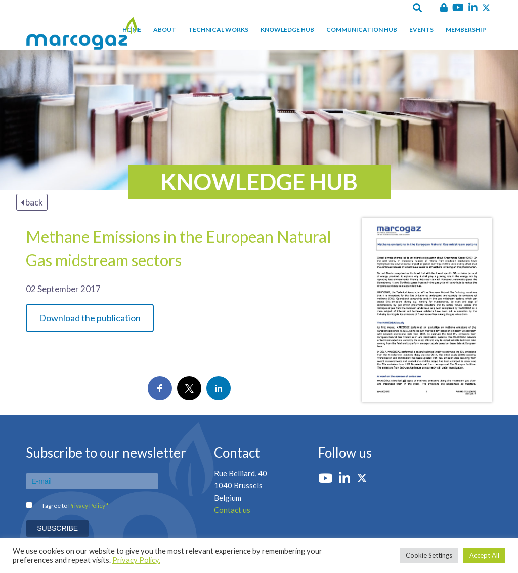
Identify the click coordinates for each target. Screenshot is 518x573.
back (32, 202)
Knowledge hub (287, 29)
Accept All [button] (484, 555)
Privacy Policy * (88, 505)
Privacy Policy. (136, 560)
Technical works (218, 29)
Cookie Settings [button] (429, 555)
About (164, 29)
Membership (466, 29)
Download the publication (90, 317)
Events (421, 29)
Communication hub (361, 29)
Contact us (232, 509)
